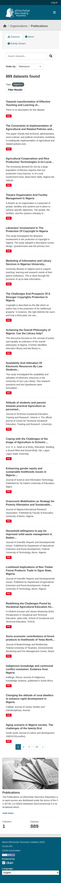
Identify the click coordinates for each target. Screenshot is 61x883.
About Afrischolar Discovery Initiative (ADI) (23, 842)
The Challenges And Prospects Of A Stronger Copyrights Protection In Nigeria (28, 297)
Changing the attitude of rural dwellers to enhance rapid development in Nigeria (29, 698)
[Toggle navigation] (54, 12)
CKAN (7, 862)
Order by (10, 66)
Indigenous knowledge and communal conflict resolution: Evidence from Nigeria (29, 669)
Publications (39, 26)
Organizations (18, 26)
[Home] (5, 26)
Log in (54, 2)
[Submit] (51, 56)
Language (7, 868)
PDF (8, 116)
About (29, 36)
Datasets (14, 36)
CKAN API (7, 846)
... (33, 745)
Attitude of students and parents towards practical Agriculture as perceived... (26, 406)
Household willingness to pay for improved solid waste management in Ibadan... (29, 534)
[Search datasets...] (26, 56)
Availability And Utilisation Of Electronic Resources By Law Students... (24, 366)
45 (36, 747)
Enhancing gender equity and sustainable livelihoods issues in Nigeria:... (26, 472)
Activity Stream (17, 43)
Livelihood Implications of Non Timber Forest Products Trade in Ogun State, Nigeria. (29, 570)
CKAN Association (11, 850)
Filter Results (15, 89)
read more (8, 813)
